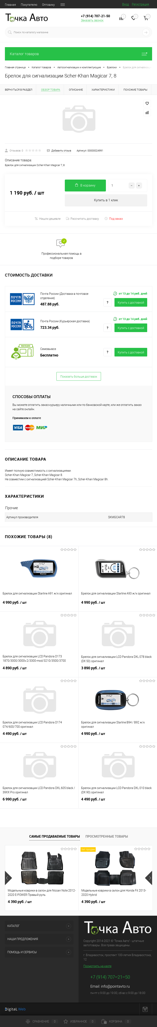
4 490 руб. (39, 736)
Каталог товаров (78, 53)
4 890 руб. (39, 670)
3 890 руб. (117, 670)
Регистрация (140, 4)
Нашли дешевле (48, 219)
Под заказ (113, 219)
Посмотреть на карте (97, 966)
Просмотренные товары (106, 836)
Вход (125, 4)
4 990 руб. (39, 605)
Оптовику (48, 4)
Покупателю (29, 4)
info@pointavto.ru (115, 986)
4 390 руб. (20, 902)
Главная (10, 4)
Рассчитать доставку (82, 219)
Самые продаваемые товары (54, 836)
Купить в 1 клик (106, 200)
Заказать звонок (92, 20)
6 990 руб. (39, 802)
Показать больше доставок (78, 376)
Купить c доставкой (131, 302)
